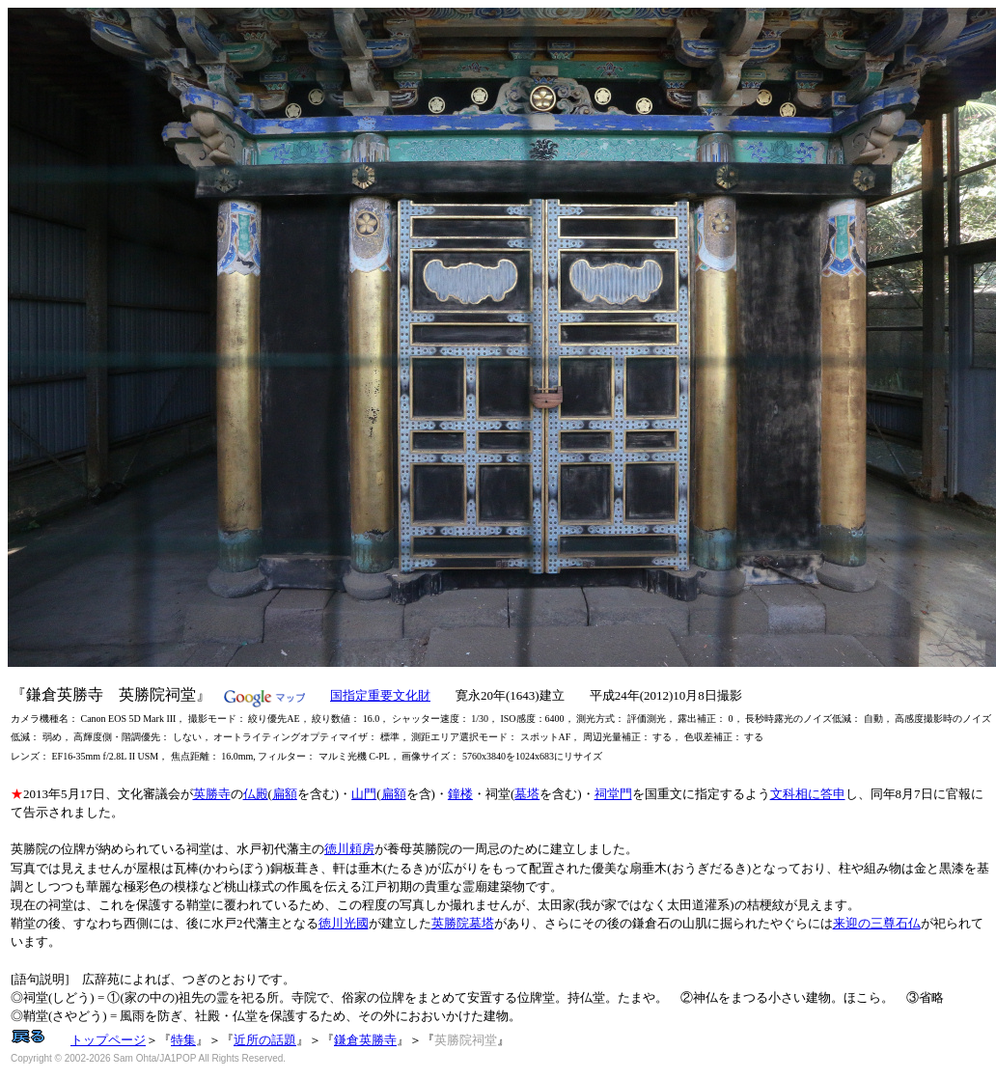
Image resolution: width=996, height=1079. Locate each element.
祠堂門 (613, 794)
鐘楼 (460, 794)
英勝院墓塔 (462, 923)
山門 (363, 794)
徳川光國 (343, 923)
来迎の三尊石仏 (877, 923)
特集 (183, 1040)
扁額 (284, 794)
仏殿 (255, 794)
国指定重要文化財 (380, 695)
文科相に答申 (807, 794)
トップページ (108, 1040)
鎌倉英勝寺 (365, 1040)
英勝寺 (212, 794)
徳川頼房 (349, 849)
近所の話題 (265, 1040)
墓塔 (527, 794)
